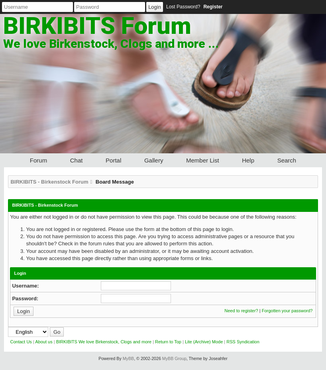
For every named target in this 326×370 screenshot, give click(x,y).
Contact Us (20, 341)
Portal (113, 160)
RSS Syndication (242, 341)
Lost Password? (183, 7)
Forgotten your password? (287, 310)
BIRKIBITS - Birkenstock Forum (49, 182)
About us (43, 341)
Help (248, 160)
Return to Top (168, 341)
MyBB (128, 358)
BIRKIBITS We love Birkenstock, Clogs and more (103, 341)
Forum (38, 160)
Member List (202, 160)
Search (287, 160)
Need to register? (241, 310)
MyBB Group (174, 358)
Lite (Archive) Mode (204, 341)
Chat (76, 160)
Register (212, 7)
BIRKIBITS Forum (97, 26)
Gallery (153, 160)
